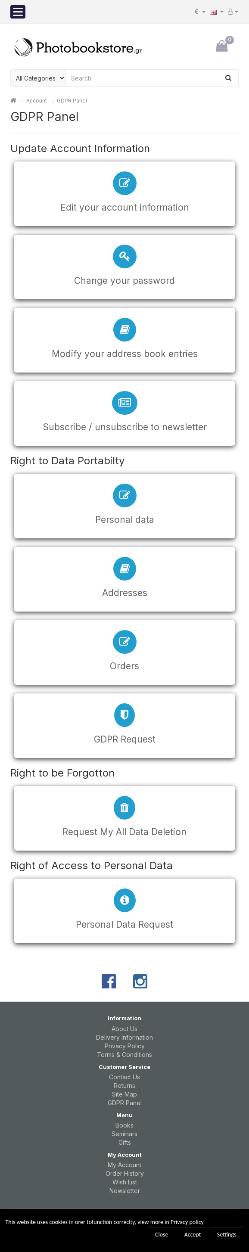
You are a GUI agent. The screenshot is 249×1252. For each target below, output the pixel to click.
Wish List (124, 1182)
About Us (124, 1028)
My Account (124, 1164)
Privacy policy (187, 1222)
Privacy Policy (125, 1046)
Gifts (124, 1142)
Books (124, 1125)
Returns (124, 1085)
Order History (125, 1173)
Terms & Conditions (124, 1054)
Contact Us (124, 1077)
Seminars (124, 1133)
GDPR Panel (72, 100)
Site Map (124, 1094)
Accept (192, 1234)
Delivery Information (124, 1037)
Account (36, 100)
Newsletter (124, 1190)
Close (161, 1234)
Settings (227, 1234)
